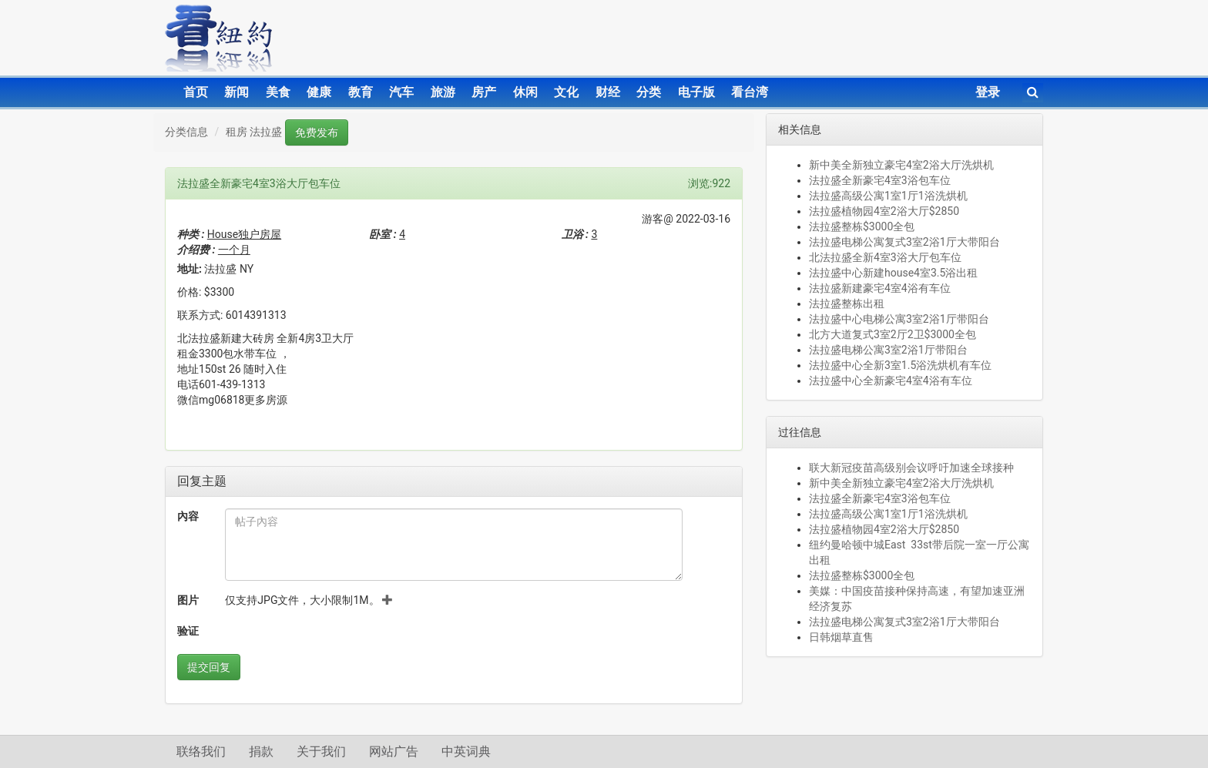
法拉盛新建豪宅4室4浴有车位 (880, 288)
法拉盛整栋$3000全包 (861, 226)
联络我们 (201, 751)
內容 (188, 516)
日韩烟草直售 (841, 637)
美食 (278, 92)
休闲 (525, 92)
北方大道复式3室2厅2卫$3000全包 (892, 334)
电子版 (696, 92)
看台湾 (749, 92)
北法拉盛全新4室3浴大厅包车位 (885, 257)
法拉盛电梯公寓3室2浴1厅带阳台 (888, 350)
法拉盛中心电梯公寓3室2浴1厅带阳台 (899, 319)
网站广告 (393, 751)
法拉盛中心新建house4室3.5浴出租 (893, 273)
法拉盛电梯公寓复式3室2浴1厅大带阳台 (904, 242)
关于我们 (321, 751)
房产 (483, 92)
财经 (608, 92)
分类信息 (186, 132)
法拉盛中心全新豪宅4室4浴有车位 (890, 380)
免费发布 (316, 132)
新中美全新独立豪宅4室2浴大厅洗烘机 (901, 165)
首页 (195, 92)
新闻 (236, 92)
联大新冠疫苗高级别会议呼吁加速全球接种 (911, 467)
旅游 (443, 92)
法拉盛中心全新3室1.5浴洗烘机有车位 (900, 365)
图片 (188, 600)
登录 (987, 92)
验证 (188, 631)
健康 (319, 92)
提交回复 (208, 667)
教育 (360, 92)
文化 (566, 92)
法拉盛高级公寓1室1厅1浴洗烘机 (888, 195)
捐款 (261, 751)
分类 (648, 92)
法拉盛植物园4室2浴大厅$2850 (884, 211)
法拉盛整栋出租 (846, 303)
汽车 (401, 92)
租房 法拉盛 (254, 132)
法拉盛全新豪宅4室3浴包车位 (880, 180)
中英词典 (466, 751)
